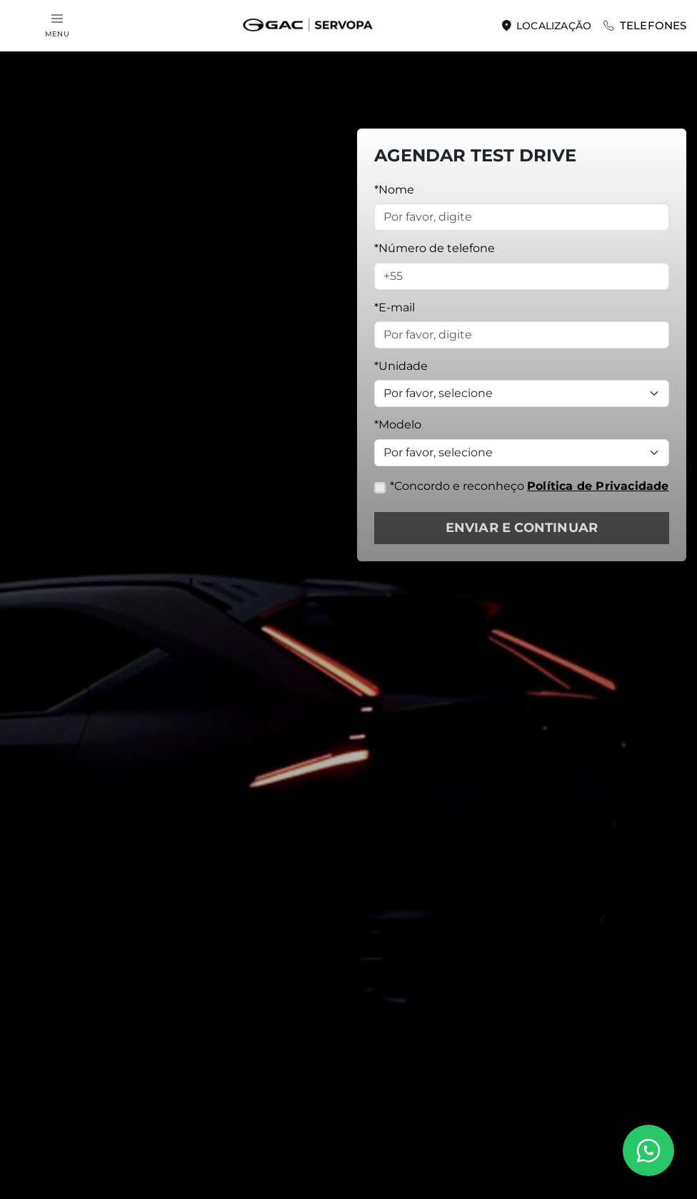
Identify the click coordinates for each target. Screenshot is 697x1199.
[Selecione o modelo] (521, 452)
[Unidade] (521, 393)
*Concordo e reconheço (529, 486)
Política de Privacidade (598, 486)
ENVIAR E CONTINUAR (522, 528)
